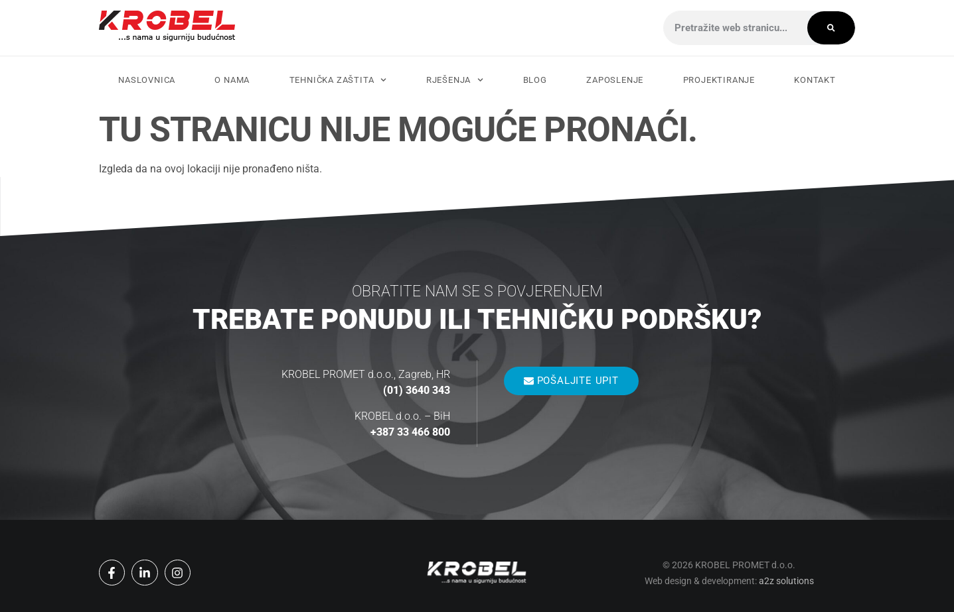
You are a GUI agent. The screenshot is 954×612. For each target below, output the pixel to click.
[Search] (831, 27)
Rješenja (455, 80)
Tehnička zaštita (338, 80)
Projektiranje (719, 80)
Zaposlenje (614, 80)
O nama (232, 80)
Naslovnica (146, 80)
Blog (535, 80)
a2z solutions (786, 581)
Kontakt (815, 80)
